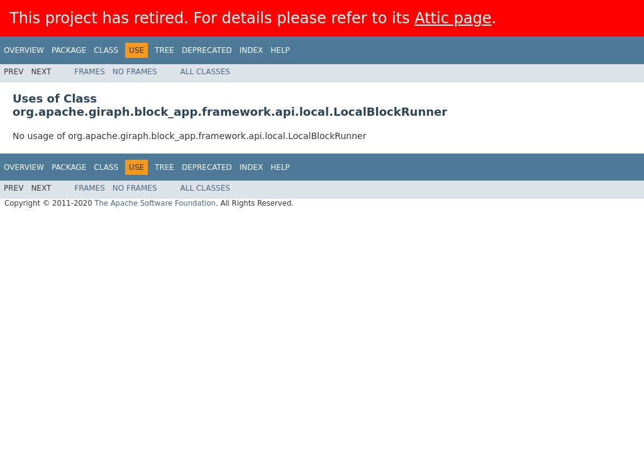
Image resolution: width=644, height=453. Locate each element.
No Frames (135, 71)
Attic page (452, 18)
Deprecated (207, 50)
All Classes (205, 71)
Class (106, 50)
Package (69, 50)
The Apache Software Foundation (155, 203)
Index (252, 50)
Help (280, 50)
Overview (24, 50)
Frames (89, 71)
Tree (164, 50)
